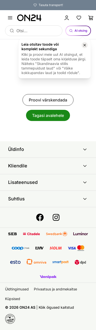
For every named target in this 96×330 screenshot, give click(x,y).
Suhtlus (48, 199)
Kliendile (48, 166)
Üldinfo (48, 149)
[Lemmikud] (79, 18)
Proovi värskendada (48, 99)
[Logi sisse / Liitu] (67, 18)
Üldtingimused (17, 289)
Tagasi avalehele (48, 115)
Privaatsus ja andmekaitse (55, 289)
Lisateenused (48, 182)
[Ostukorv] (91, 18)
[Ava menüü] (10, 18)
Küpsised (12, 299)
